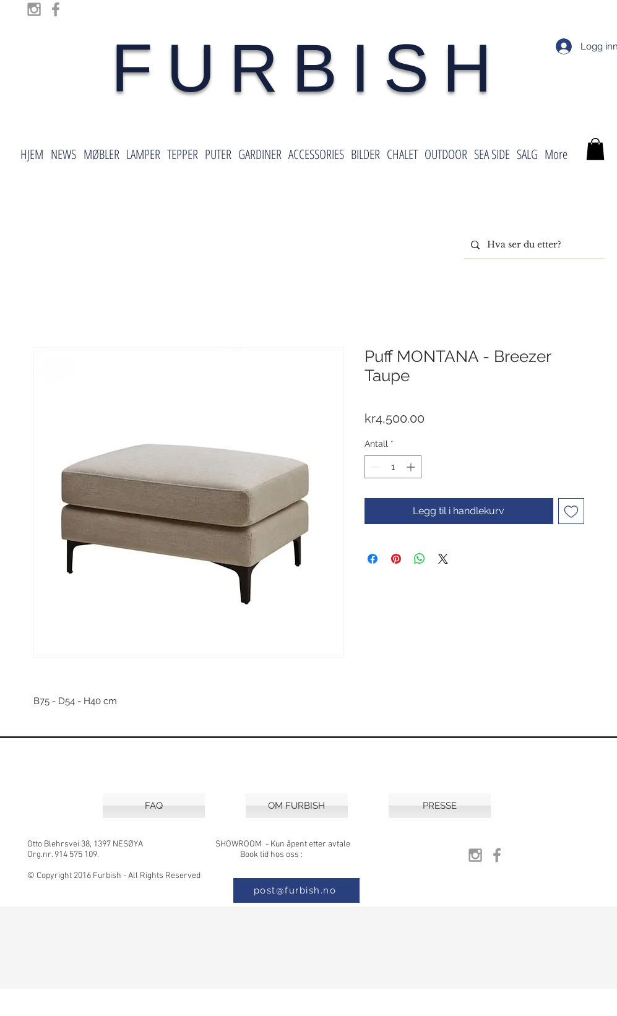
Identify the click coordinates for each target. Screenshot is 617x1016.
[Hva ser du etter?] (533, 244)
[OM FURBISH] (297, 805)
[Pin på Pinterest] (396, 558)
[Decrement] (374, 467)
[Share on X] (443, 558)
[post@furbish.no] (296, 890)
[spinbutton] (393, 467)
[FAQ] (154, 805)
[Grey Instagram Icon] (34, 9)
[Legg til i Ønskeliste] (571, 511)
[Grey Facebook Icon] (55, 9)
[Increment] (412, 467)
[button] (595, 149)
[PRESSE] (440, 805)
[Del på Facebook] (372, 558)
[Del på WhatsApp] (419, 558)
